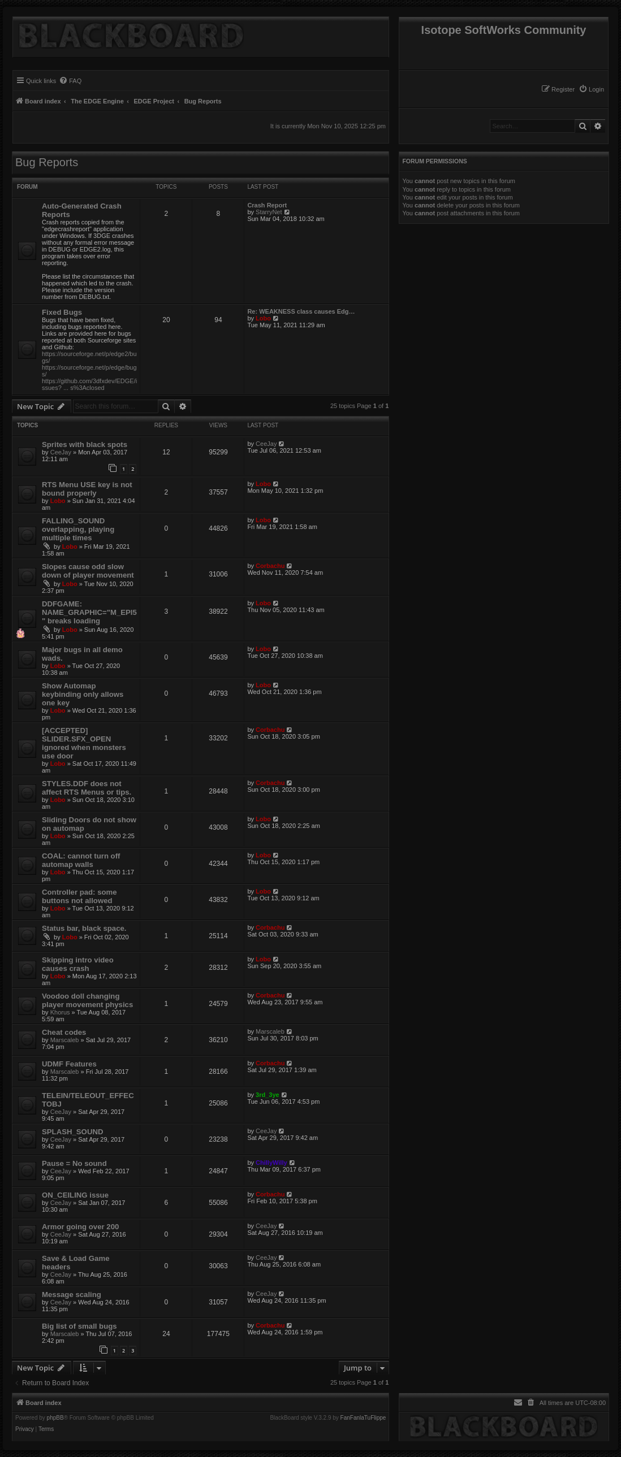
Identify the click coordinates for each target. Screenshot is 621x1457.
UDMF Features (69, 1064)
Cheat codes (64, 1032)
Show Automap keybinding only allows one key (82, 694)
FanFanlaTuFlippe (363, 1418)
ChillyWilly (271, 1162)
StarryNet (269, 212)
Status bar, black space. (84, 928)
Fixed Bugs (62, 312)
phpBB (55, 1418)
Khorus (60, 1012)
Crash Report (267, 205)
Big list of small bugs (79, 1326)
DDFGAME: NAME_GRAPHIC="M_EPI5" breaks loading (89, 612)
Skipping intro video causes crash (78, 964)
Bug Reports (46, 162)
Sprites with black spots (84, 444)
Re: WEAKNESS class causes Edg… (301, 311)
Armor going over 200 (80, 1226)
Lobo (263, 318)
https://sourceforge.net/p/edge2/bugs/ (89, 357)
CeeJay (60, 452)
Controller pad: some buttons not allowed (79, 896)
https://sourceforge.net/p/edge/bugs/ (89, 371)
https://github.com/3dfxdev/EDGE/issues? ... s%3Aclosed (89, 384)
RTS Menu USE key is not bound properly (87, 488)
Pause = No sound (74, 1163)
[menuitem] (591, 89)
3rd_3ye (267, 1094)
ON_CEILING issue (75, 1195)
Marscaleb (64, 1040)
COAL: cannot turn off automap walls (81, 860)
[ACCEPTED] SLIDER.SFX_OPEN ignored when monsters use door (84, 743)
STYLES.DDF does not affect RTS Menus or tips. (86, 787)
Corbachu (270, 565)
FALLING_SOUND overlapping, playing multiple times (78, 529)
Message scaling (71, 1294)
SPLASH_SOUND (72, 1132)
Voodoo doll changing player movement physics (87, 1000)
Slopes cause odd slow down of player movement (88, 570)
